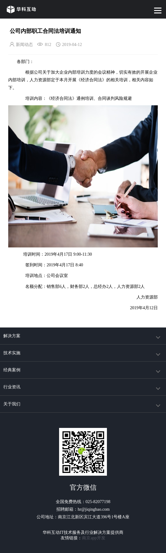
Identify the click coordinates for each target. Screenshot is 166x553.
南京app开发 (93, 538)
